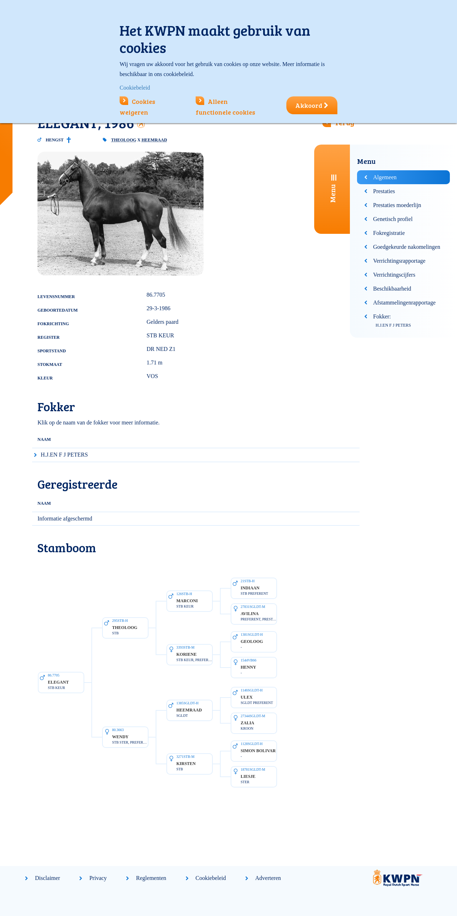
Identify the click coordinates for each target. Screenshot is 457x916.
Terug (344, 122)
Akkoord (311, 105)
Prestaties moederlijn (397, 205)
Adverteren (268, 878)
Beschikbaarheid (392, 289)
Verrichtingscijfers (394, 275)
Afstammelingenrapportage (404, 303)
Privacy (98, 878)
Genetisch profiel (393, 219)
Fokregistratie (389, 233)
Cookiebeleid (211, 878)
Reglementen (151, 878)
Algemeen (385, 177)
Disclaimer (47, 878)
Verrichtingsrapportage (399, 261)
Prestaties (384, 191)
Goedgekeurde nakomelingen (406, 247)
